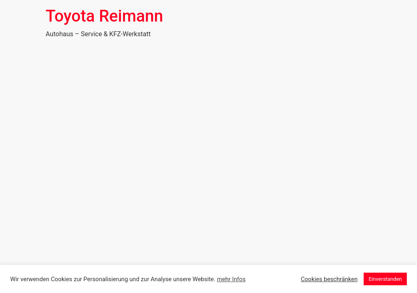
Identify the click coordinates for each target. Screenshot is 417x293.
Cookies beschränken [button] (329, 279)
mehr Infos (231, 279)
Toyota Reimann (104, 16)
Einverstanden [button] (385, 279)
